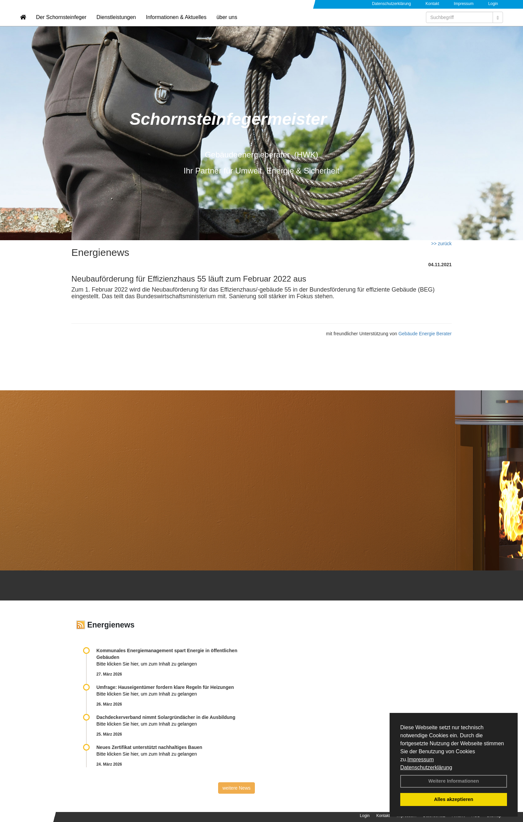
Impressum (420, 759)
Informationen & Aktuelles (176, 25)
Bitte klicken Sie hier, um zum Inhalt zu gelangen (146, 664)
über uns (226, 25)
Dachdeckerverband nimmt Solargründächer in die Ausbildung (165, 717)
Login (493, 3)
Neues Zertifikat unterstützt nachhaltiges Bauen (149, 747)
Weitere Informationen (453, 781)
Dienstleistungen (116, 25)
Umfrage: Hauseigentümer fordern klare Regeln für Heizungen (165, 687)
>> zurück (441, 243)
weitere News (236, 788)
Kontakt (432, 3)
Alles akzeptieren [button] (453, 799)
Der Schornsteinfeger (61, 25)
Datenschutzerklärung (426, 767)
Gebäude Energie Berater (425, 333)
